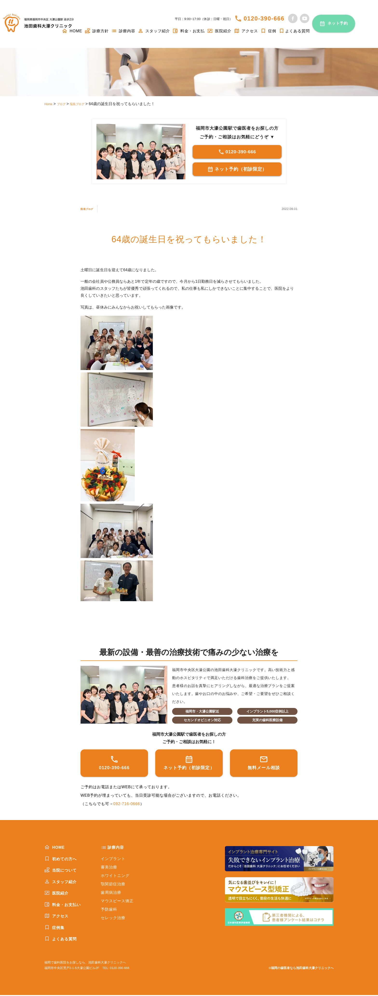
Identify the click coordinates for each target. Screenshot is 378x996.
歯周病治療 (111, 893)
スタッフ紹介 (154, 31)
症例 (268, 31)
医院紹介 (219, 31)
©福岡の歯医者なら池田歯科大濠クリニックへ (301, 969)
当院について (60, 871)
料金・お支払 (188, 31)
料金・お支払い (62, 905)
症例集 (54, 928)
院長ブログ (91, 210)
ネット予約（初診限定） (237, 170)
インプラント (113, 860)
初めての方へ (60, 859)
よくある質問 (294, 31)
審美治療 (109, 868)
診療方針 (97, 31)
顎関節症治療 (113, 885)
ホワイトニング (115, 877)
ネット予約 (338, 23)
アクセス (246, 31)
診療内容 (123, 31)
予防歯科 (109, 910)
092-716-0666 (126, 805)
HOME (54, 848)
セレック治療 (113, 919)
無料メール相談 (264, 763)
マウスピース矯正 (117, 902)
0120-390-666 (263, 18)
